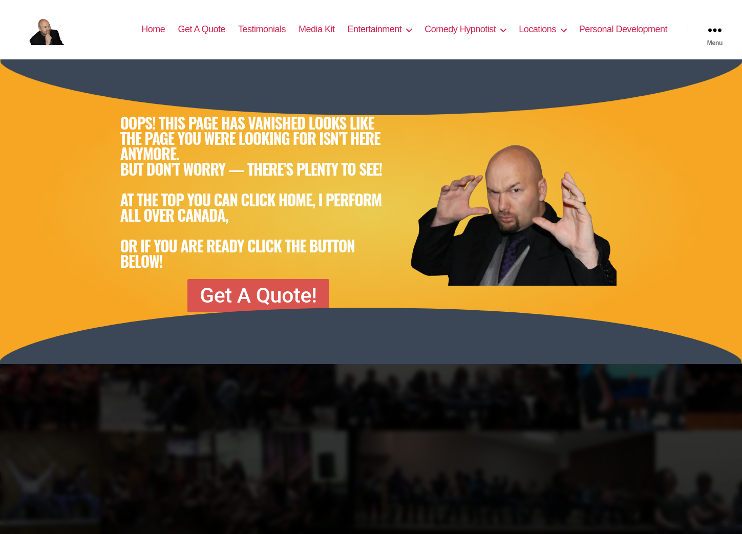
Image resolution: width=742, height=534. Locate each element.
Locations (537, 37)
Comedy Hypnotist (460, 37)
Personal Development (623, 37)
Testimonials (262, 37)
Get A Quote (201, 37)
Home (153, 37)
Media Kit (317, 37)
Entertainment (375, 37)
